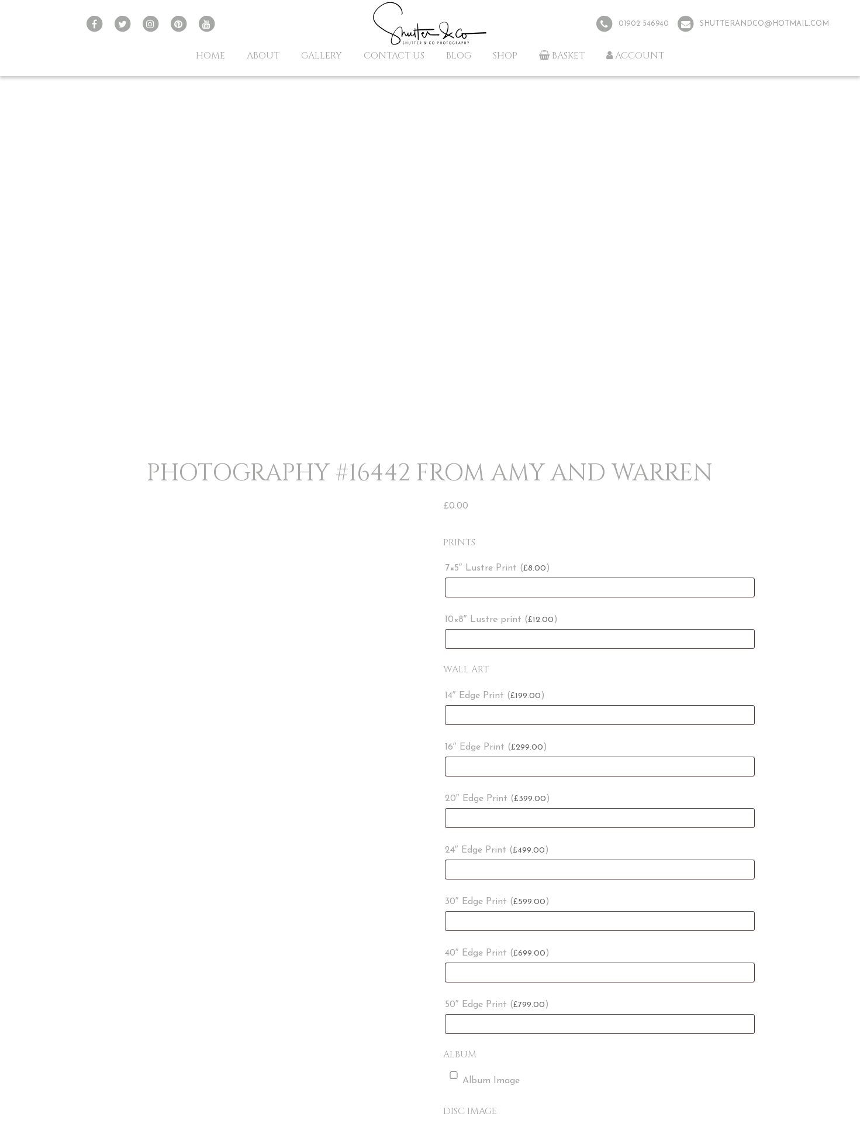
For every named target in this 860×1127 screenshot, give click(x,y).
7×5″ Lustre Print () (497, 568)
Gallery (321, 55)
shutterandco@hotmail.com (764, 24)
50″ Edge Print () (497, 1004)
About (263, 55)
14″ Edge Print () (495, 695)
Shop (505, 55)
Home (210, 55)
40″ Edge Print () (497, 953)
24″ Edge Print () (497, 850)
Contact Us (394, 55)
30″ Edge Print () (497, 901)
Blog (458, 55)
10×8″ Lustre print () (501, 619)
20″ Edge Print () (497, 798)
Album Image (482, 1078)
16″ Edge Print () (496, 747)
